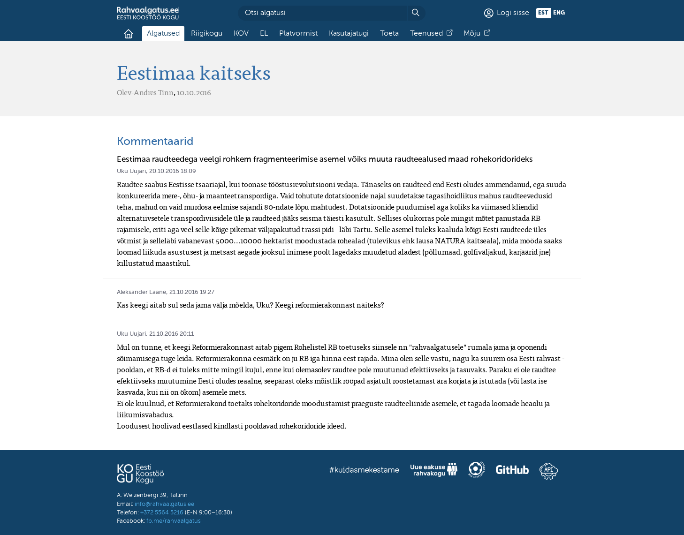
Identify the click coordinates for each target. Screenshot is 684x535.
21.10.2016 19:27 (191, 292)
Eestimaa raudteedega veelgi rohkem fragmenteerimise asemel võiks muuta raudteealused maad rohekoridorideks (325, 160)
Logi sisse (513, 13)
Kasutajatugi (349, 34)
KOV (241, 34)
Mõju (472, 34)
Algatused (163, 34)
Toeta (389, 34)
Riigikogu (206, 34)
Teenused (426, 34)
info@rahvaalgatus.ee (164, 504)
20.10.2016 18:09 (172, 171)
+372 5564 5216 (161, 513)
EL (264, 34)
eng (559, 13)
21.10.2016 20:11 (171, 334)
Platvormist (298, 34)
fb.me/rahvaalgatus (173, 521)
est (543, 13)
